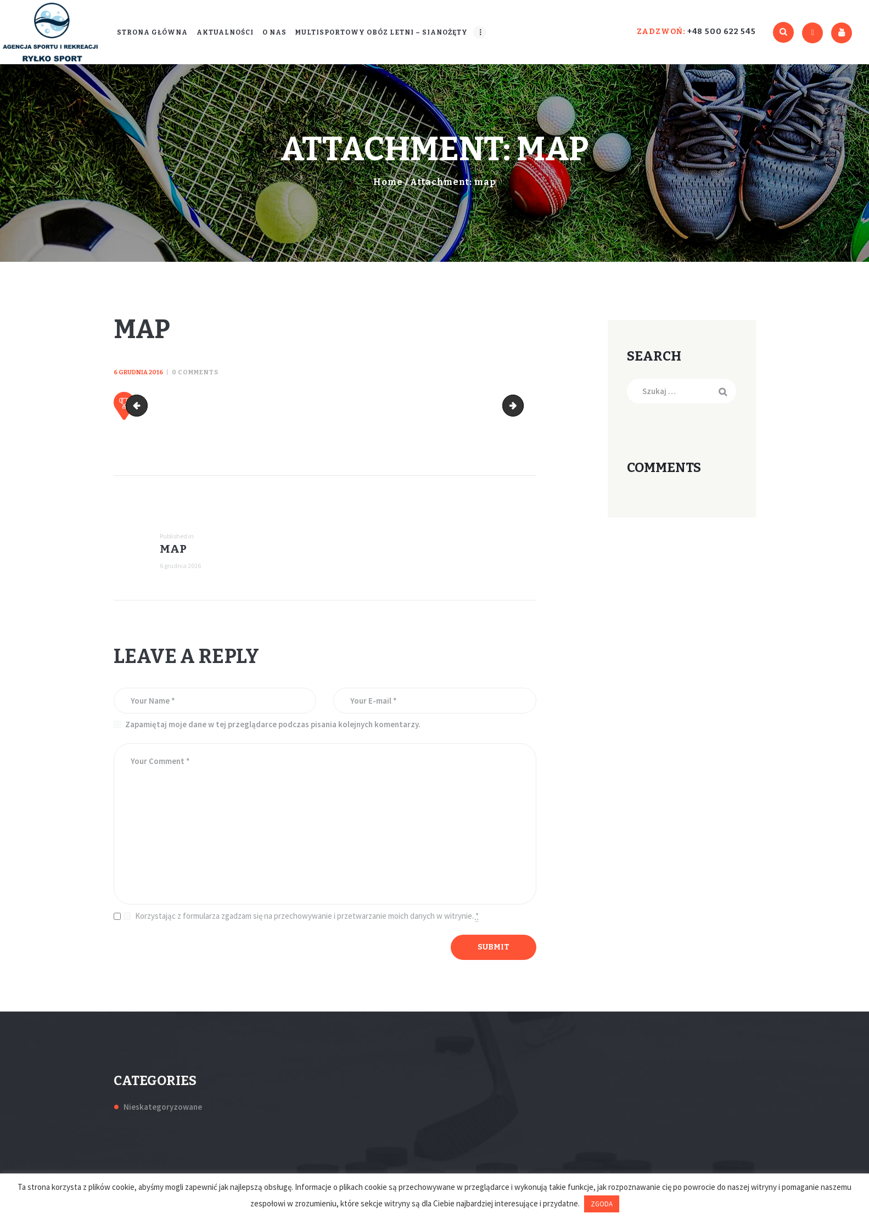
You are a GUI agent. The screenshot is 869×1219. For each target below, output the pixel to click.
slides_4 (519, 406)
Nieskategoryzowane (163, 1107)
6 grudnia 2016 (138, 372)
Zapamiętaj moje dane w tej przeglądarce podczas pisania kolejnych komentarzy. (273, 724)
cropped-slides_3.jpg (138, 406)
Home (388, 182)
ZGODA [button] (602, 1204)
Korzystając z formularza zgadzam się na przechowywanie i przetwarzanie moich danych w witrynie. (307, 916)
